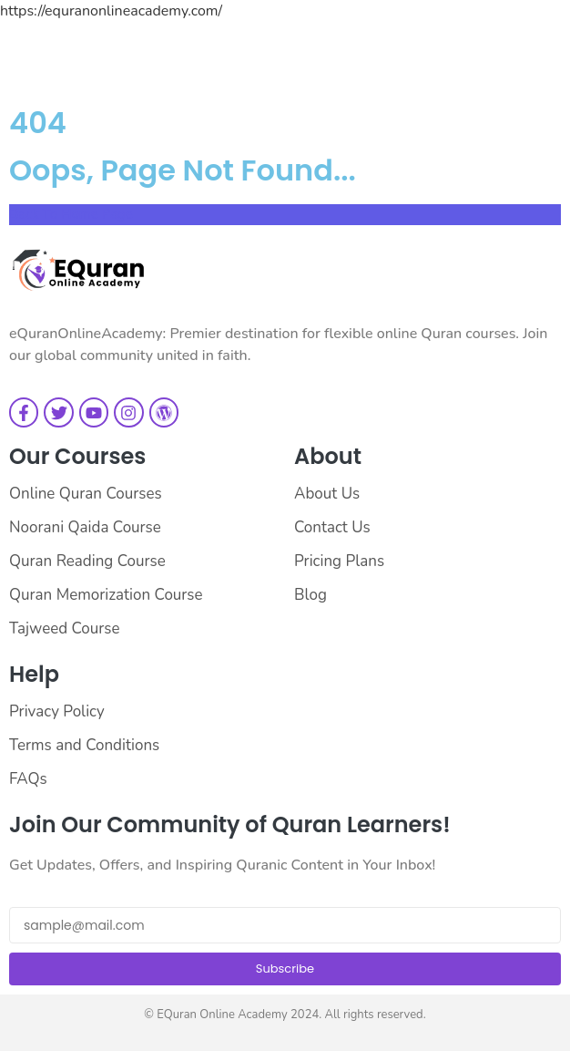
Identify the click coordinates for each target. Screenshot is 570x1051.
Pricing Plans (339, 561)
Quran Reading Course (87, 561)
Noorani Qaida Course (85, 527)
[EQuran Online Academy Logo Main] (77, 270)
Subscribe (285, 968)
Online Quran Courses (85, 493)
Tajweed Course (64, 628)
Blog (310, 594)
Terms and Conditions (84, 745)
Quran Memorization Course (106, 594)
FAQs (28, 778)
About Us (327, 493)
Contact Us (332, 527)
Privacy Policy (57, 711)
